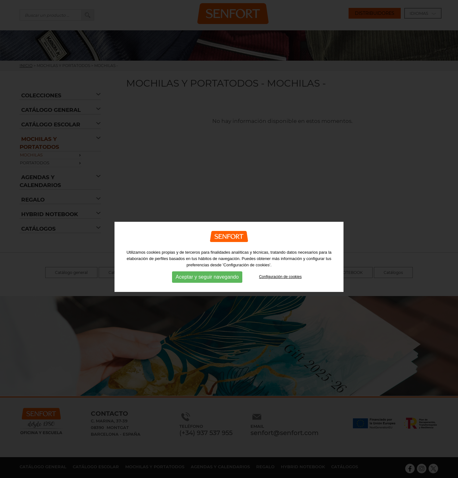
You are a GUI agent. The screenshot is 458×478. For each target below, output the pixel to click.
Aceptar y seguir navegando (207, 283)
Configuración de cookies (280, 283)
